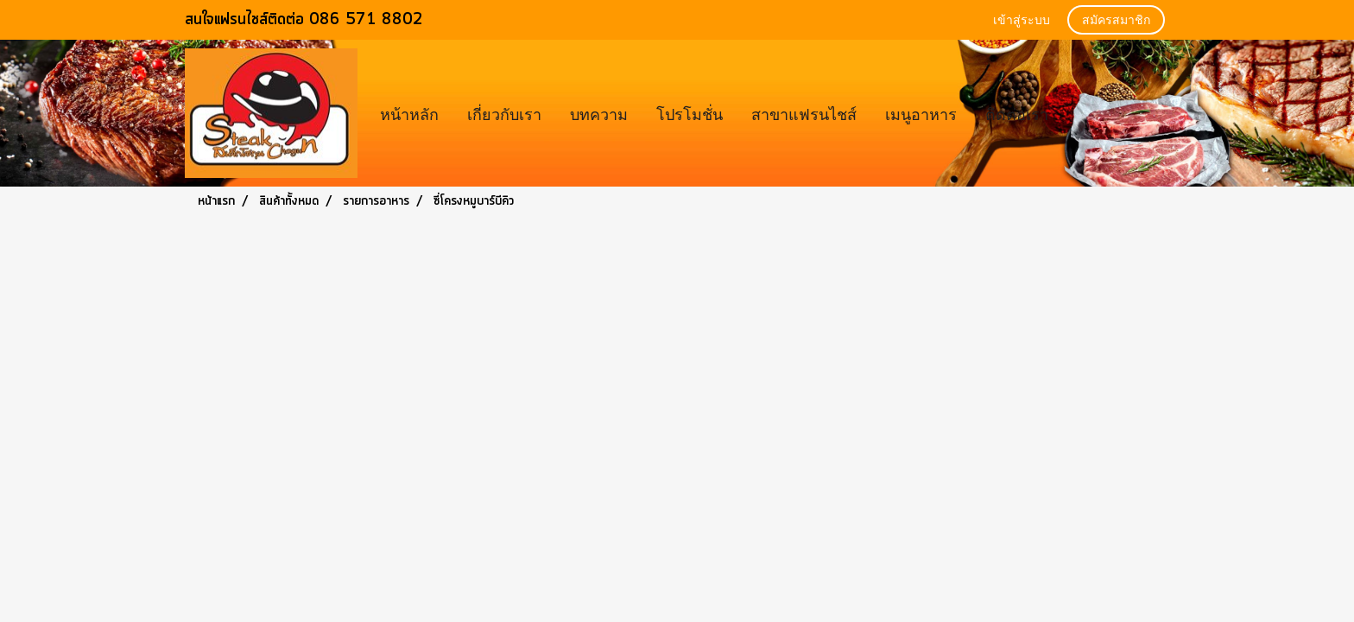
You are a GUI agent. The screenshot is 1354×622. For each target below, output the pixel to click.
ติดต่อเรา (1016, 112)
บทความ (599, 112)
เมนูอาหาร (921, 112)
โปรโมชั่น (689, 112)
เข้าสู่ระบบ (1021, 21)
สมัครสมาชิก (1116, 21)
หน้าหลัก (409, 112)
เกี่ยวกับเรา (504, 112)
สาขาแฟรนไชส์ (804, 112)
